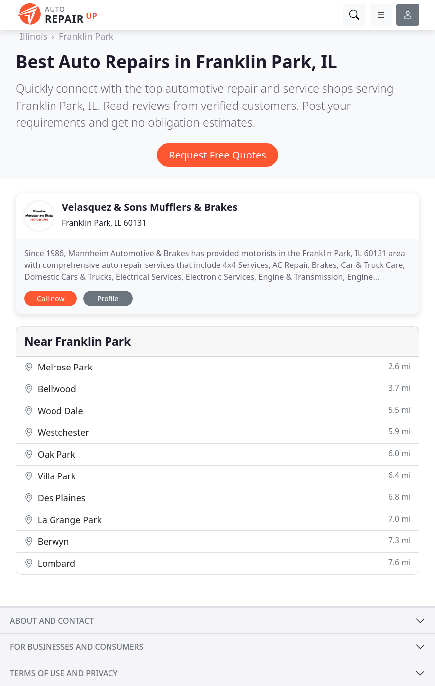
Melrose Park (217, 367)
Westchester (217, 432)
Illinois (33, 36)
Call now (50, 298)
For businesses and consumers (76, 646)
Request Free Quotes (217, 154)
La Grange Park (217, 519)
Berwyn (217, 541)
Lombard (217, 563)
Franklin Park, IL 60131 (104, 222)
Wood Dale (217, 410)
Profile (107, 298)
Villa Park (217, 476)
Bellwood (217, 388)
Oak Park (217, 454)
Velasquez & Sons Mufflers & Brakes (150, 206)
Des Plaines (217, 497)
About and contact (52, 620)
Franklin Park (86, 36)
